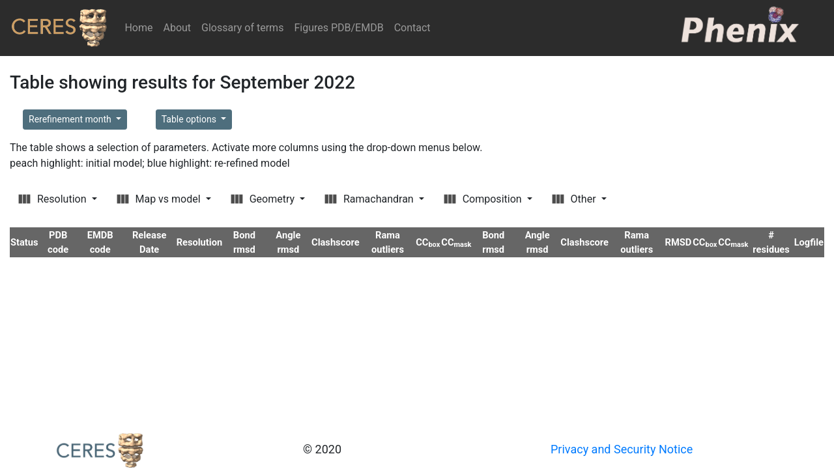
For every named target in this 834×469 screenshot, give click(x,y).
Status (24, 242)
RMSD (678, 242)
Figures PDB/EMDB (338, 27)
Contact (412, 27)
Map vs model (160, 199)
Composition (484, 199)
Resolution (53, 199)
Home (141, 27)
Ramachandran (370, 199)
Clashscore (335, 242)
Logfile (809, 242)
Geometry (264, 199)
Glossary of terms (242, 27)
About (177, 27)
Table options (190, 119)
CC (428, 242)
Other (575, 199)
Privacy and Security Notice (622, 449)
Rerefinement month (71, 119)
